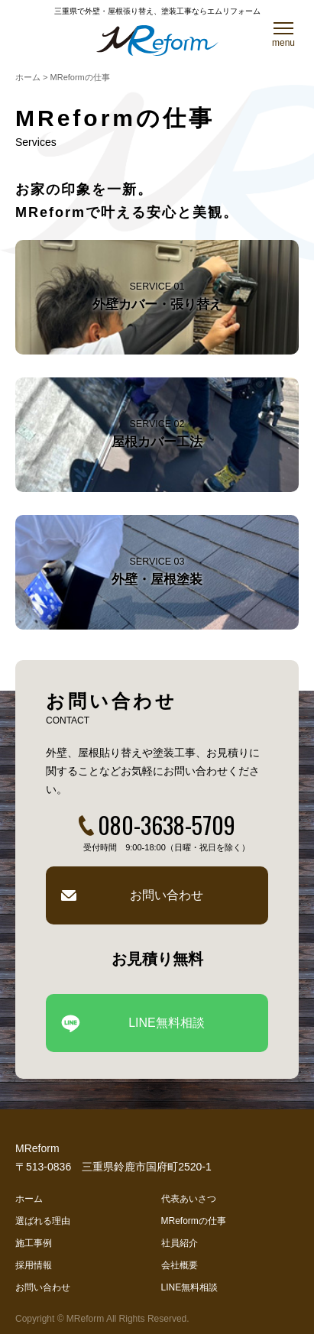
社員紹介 (179, 1243)
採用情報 (33, 1265)
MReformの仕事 (193, 1221)
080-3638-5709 (166, 825)
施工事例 (33, 1243)
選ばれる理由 (42, 1221)
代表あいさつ (188, 1198)
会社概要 (179, 1265)
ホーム (29, 1198)
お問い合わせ (166, 895)
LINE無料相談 (166, 1022)
